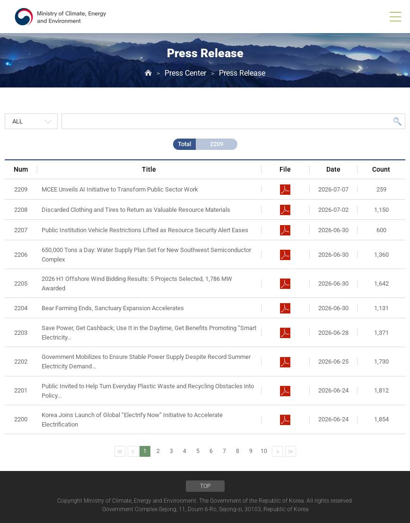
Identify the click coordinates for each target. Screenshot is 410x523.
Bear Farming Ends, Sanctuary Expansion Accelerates (113, 308)
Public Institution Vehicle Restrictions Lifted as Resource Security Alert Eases (145, 230)
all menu (395, 16)
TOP (205, 486)
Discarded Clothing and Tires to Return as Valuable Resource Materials (136, 209)
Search (397, 121)
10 (264, 451)
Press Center (185, 73)
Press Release (242, 73)
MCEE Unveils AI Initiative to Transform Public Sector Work (120, 189)
